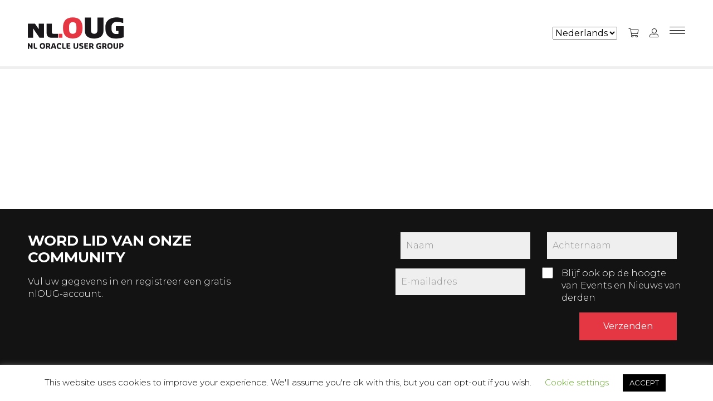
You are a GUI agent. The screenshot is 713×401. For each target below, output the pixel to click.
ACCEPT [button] (644, 382)
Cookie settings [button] (577, 382)
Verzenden (628, 326)
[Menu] (677, 33)
